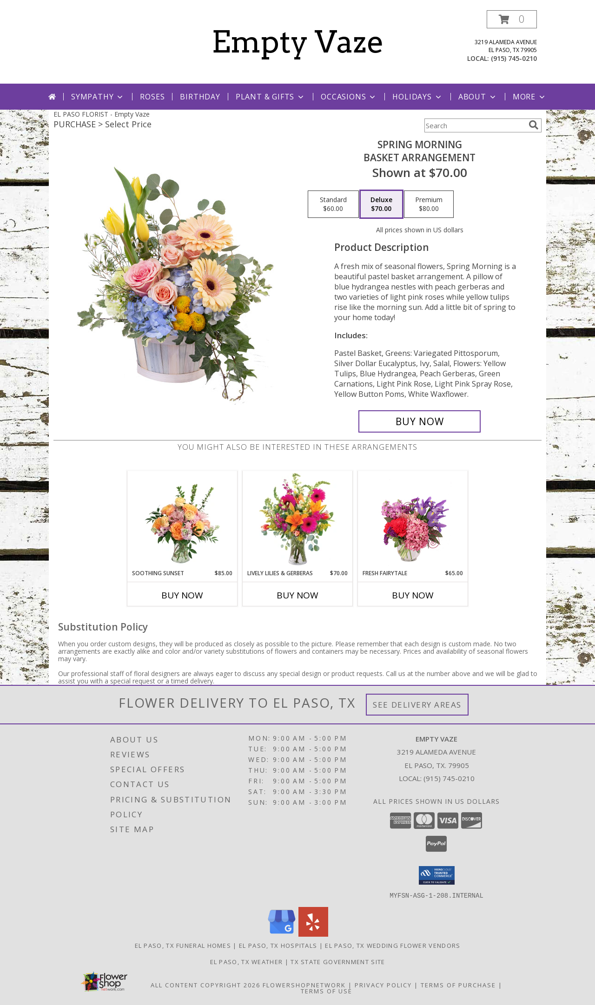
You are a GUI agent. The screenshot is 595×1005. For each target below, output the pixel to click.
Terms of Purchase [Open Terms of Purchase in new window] (458, 984)
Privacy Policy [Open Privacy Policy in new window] (383, 984)
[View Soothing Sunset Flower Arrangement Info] (182, 520)
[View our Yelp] (313, 933)
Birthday (200, 97)
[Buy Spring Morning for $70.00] (419, 421)
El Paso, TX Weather (246, 961)
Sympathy (98, 97)
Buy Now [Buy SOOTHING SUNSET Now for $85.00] (182, 595)
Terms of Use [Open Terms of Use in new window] (326, 990)
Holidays (417, 97)
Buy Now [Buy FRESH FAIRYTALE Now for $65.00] (413, 595)
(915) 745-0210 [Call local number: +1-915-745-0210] (514, 58)
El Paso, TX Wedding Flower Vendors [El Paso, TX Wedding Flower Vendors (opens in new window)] (392, 945)
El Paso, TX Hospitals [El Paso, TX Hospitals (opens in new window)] (278, 945)
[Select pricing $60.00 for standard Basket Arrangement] (333, 204)
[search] (533, 125)
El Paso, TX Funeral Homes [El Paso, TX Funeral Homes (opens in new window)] (183, 945)
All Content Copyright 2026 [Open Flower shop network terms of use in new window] (205, 984)
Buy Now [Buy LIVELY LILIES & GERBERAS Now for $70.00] (297, 595)
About (477, 97)
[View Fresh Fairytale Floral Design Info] (413, 520)
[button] (512, 19)
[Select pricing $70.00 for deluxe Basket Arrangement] (381, 204)
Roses (152, 97)
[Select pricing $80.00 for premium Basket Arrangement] (428, 204)
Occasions (349, 97)
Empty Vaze (298, 42)
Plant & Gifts (270, 97)
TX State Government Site (338, 961)
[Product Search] (474, 125)
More (530, 97)
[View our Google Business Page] (282, 933)
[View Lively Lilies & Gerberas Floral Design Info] (298, 520)
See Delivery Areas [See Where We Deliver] (417, 704)
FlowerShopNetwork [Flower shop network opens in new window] (304, 984)
